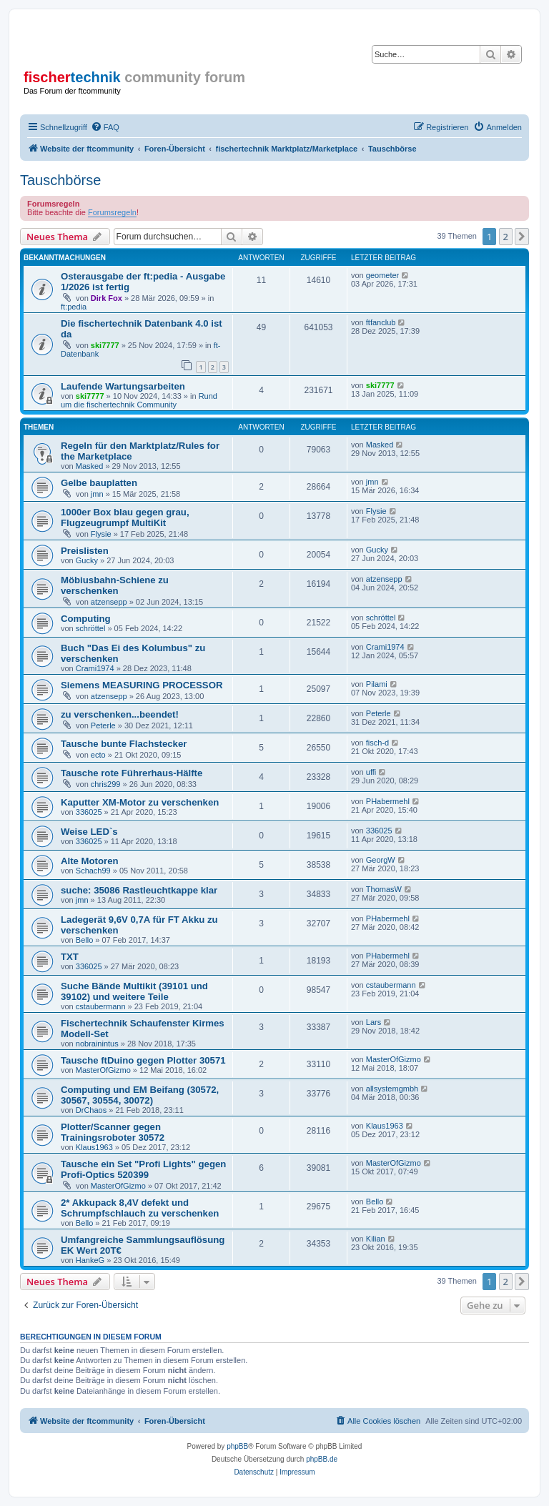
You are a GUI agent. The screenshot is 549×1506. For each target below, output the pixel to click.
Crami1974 (95, 668)
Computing (86, 618)
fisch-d (377, 742)
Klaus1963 (94, 1147)
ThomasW (384, 889)
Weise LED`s (89, 831)
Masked (90, 466)
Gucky (87, 560)
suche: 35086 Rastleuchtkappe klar (139, 890)
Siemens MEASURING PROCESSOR (141, 685)
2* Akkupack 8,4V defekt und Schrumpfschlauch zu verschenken (140, 1208)
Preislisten (85, 550)
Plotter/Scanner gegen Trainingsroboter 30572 (112, 1132)
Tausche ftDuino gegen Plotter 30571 (143, 1060)
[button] (522, 236)
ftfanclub (381, 322)
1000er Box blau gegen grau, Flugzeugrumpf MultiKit (125, 517)
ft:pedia (73, 306)
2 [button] (505, 236)
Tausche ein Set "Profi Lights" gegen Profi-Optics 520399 (143, 1169)
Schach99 (93, 870)
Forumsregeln (112, 212)
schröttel (91, 628)
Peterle (103, 725)
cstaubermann (101, 1006)
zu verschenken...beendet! (120, 714)
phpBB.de (321, 1459)
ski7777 (105, 345)
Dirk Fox (106, 298)
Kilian (375, 1238)
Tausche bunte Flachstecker (124, 743)
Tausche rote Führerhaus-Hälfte (131, 773)
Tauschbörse (60, 180)
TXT (70, 956)
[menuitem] (105, 127)
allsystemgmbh (392, 1088)
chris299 (106, 784)
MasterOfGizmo (103, 1070)
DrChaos (91, 1110)
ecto (98, 754)
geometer (382, 275)
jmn (97, 494)
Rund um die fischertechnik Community (139, 400)
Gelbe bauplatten (99, 482)
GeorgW (380, 860)
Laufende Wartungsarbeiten (123, 386)
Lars (373, 1022)
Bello (84, 940)
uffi (371, 772)
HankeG (90, 1260)
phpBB (237, 1446)
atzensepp (109, 602)
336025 (89, 812)
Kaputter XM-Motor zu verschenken (140, 802)
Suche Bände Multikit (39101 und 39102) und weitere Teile (134, 991)
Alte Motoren (90, 861)
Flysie (101, 534)
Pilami (376, 684)
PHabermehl (388, 801)
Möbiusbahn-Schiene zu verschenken (115, 585)
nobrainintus (97, 1043)
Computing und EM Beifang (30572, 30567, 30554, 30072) (140, 1095)
